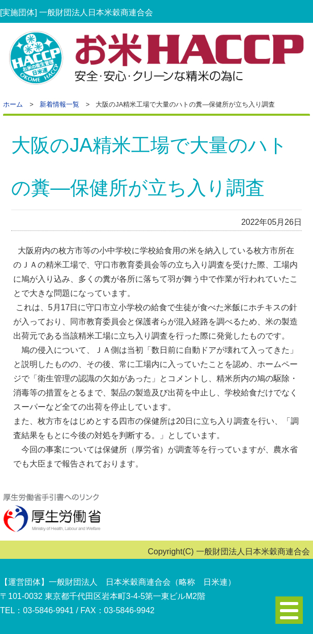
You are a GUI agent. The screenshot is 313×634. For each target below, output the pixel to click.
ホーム (13, 104)
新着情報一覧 (59, 104)
